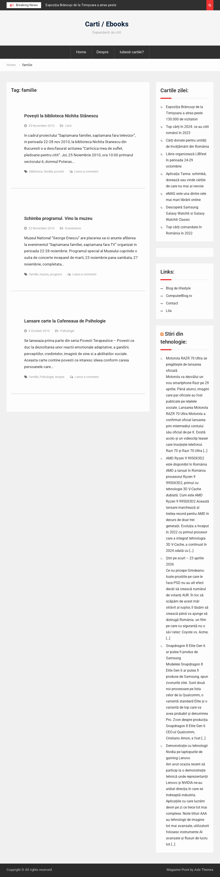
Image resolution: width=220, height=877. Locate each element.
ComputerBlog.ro (179, 296)
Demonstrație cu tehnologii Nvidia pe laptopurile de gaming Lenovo (187, 752)
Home (81, 52)
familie (48, 171)
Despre (102, 52)
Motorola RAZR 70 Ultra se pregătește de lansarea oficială (186, 364)
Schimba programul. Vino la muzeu (58, 218)
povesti (59, 171)
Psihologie (67, 331)
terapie (59, 377)
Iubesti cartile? (132, 52)
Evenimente (73, 228)
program (56, 274)
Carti (68, 125)
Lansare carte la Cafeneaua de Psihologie (65, 321)
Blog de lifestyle (178, 288)
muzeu (44, 274)
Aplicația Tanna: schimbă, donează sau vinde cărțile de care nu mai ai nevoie (186, 180)
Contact (172, 303)
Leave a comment (86, 171)
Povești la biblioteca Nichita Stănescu (61, 115)
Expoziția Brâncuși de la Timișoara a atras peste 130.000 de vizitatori (184, 113)
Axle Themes (203, 870)
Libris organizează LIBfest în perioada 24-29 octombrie (186, 160)
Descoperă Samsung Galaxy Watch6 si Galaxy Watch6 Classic (185, 213)
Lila (169, 311)
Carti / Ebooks (107, 24)
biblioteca (35, 171)
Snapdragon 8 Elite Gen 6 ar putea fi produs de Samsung (185, 652)
